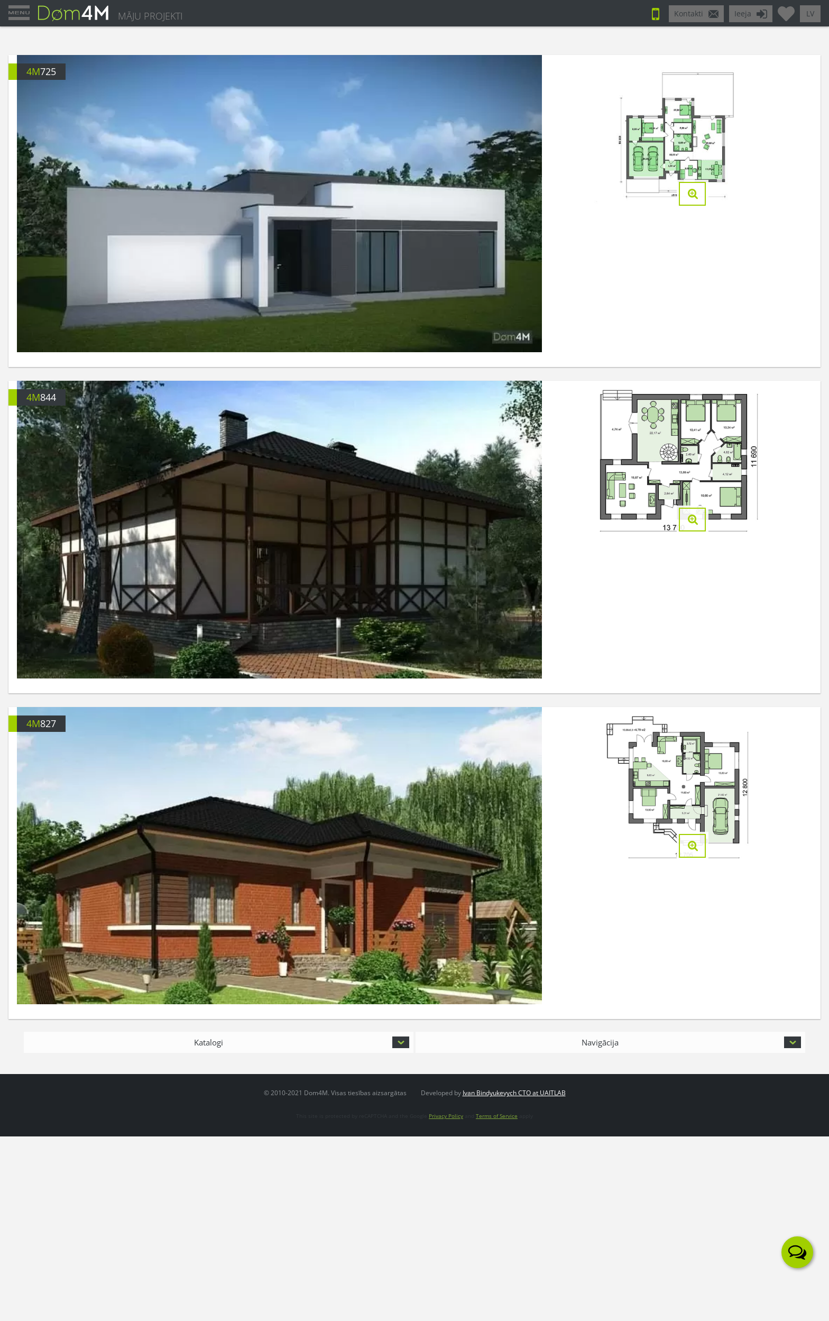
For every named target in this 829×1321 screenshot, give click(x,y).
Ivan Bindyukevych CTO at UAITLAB (514, 1092)
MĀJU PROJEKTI (150, 16)
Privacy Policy (446, 1116)
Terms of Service (497, 1116)
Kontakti (688, 13)
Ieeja (742, 13)
